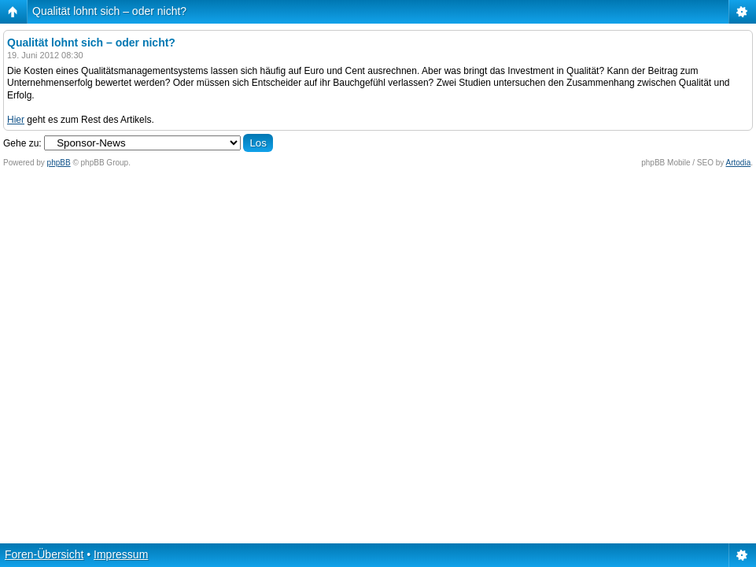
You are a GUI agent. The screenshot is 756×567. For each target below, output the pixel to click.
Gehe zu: (22, 143)
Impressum (121, 554)
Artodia (738, 162)
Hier (15, 119)
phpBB (59, 162)
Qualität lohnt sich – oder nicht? (109, 11)
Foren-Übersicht (44, 554)
